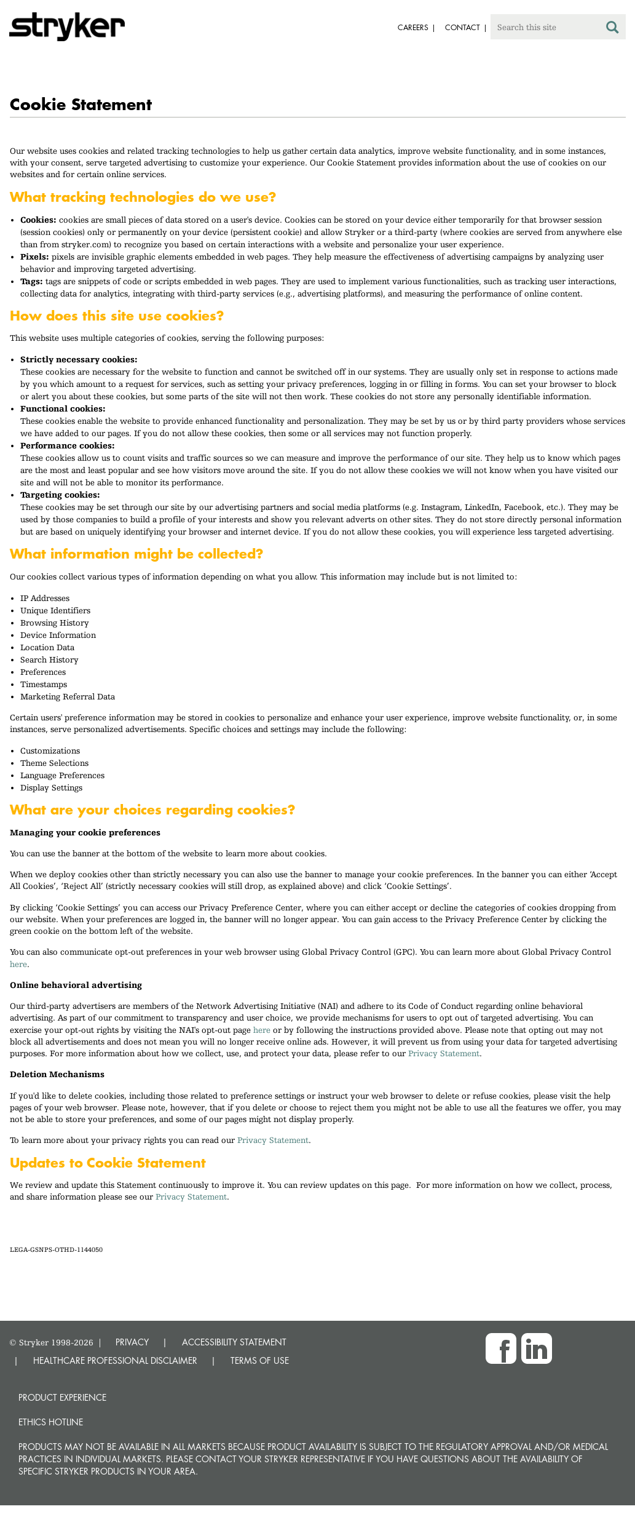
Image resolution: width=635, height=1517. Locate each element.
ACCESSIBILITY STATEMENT (234, 1342)
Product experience (62, 1397)
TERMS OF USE (260, 1360)
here (18, 964)
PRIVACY (132, 1342)
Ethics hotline (50, 1422)
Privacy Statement (443, 1053)
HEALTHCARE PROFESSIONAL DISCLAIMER (115, 1360)
